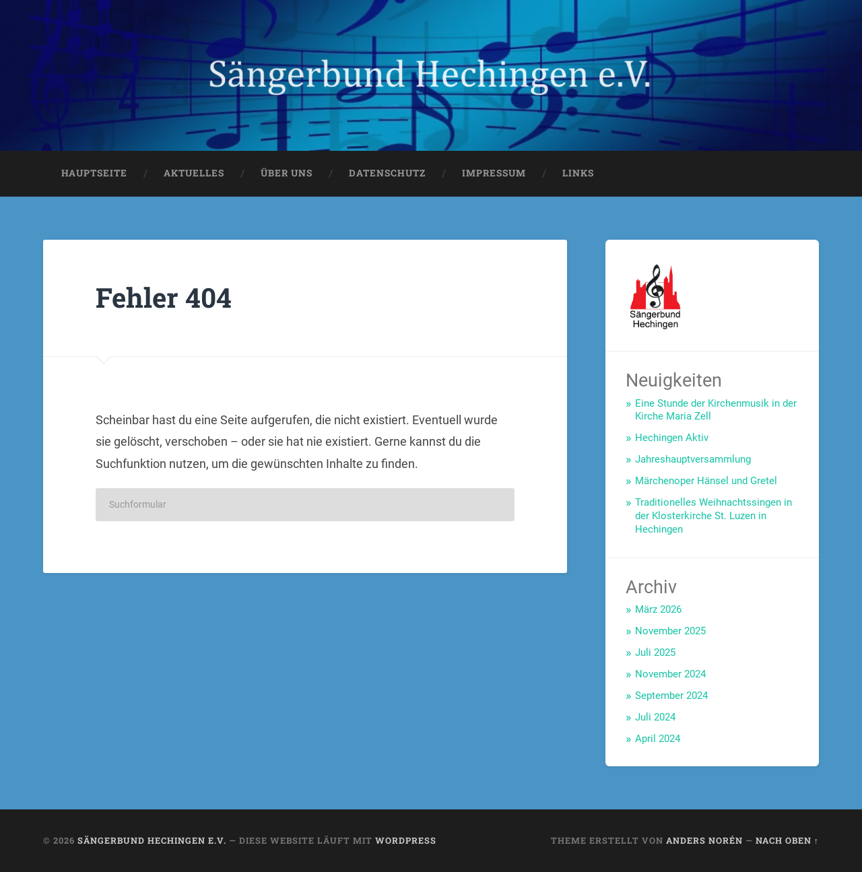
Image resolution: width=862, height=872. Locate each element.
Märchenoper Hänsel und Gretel (706, 481)
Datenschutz (387, 173)
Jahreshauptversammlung (693, 459)
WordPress (405, 840)
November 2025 (670, 631)
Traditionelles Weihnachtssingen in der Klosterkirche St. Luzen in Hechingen (713, 515)
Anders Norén (704, 840)
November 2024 (670, 674)
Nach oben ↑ (787, 840)
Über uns (286, 173)
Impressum (494, 173)
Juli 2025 (655, 652)
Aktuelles (194, 173)
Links (578, 173)
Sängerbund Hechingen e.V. (151, 840)
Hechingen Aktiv (671, 438)
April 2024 (657, 739)
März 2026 (658, 609)
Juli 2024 (655, 717)
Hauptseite (94, 173)
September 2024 (671, 696)
